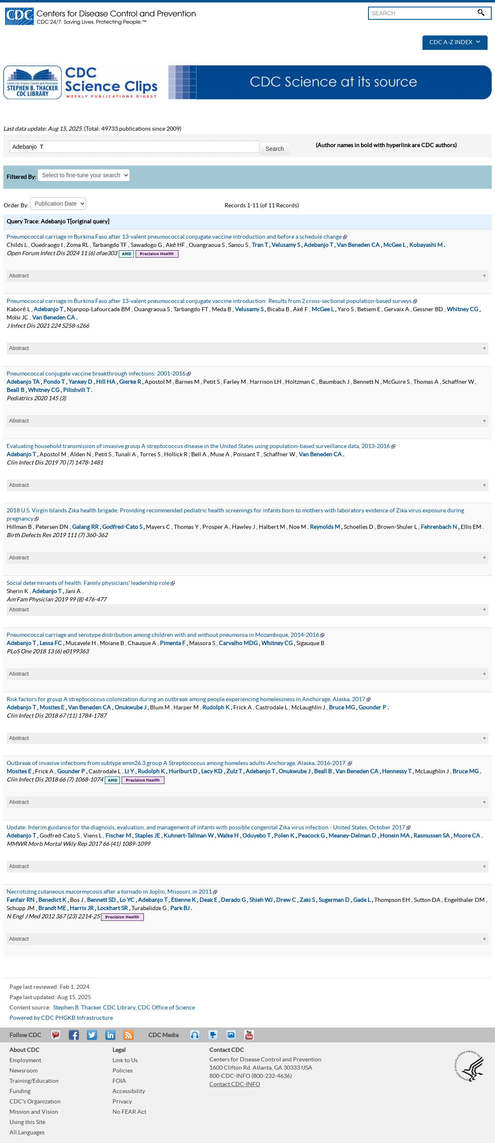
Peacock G (311, 836)
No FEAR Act (129, 1112)
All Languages (27, 1133)
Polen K (284, 836)
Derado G (233, 900)
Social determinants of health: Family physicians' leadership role (88, 583)
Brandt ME (52, 908)
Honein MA (395, 836)
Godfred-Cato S (122, 527)
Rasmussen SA (431, 836)
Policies (123, 1071)
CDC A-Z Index (455, 42)
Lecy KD (212, 772)
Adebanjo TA (23, 382)
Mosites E (52, 708)
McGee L (394, 245)
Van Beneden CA (358, 245)
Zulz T (234, 772)
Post (109, 1039)
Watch (214, 1039)
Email (56, 1039)
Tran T (260, 245)
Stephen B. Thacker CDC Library (94, 1008)
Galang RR (85, 527)
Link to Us (125, 1060)
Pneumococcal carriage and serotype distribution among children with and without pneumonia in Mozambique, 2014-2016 (163, 635)
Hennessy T (396, 772)
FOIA (119, 1081)
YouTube (253, 1039)
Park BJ (180, 908)
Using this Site (27, 1122)
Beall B (15, 390)
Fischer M (118, 836)
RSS (127, 1039)
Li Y (129, 772)
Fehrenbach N (439, 527)
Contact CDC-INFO (234, 1084)
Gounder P (372, 708)
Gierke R (130, 382)
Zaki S (307, 900)
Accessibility (129, 1091)
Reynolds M (325, 527)
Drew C (286, 900)
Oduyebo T (256, 836)
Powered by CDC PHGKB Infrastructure (61, 1018)
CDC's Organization (35, 1102)
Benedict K (52, 900)
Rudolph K (216, 708)
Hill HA (105, 382)
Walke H (228, 836)
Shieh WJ (260, 900)
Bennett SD (101, 900)
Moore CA (466, 836)
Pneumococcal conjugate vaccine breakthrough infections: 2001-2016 (96, 374)
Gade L (362, 900)
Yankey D (80, 382)
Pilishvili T (76, 390)
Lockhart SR (112, 908)
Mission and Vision (33, 1112)
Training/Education (34, 1081)
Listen (195, 1039)
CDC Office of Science (166, 1008)
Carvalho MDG (238, 643)
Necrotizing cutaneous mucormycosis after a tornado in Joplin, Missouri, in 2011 (109, 892)
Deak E (208, 900)
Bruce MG (342, 708)
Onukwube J (130, 708)
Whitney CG (462, 309)
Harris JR (82, 908)
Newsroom (23, 1071)
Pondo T (54, 382)
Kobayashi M (426, 245)
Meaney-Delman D (352, 836)
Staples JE (147, 836)
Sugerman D (334, 900)
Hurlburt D (183, 772)
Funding (19, 1091)
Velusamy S (286, 245)
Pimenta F (172, 643)
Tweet (92, 1039)
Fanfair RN (21, 900)
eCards (233, 1039)
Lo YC (127, 900)
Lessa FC (51, 643)
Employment (25, 1060)
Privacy (122, 1102)
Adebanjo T (318, 245)
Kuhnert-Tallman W (188, 836)
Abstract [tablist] (19, 275)
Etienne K (183, 900)
